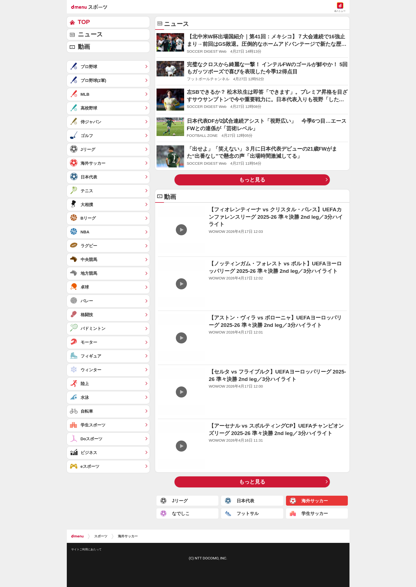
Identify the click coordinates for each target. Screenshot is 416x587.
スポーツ (100, 536)
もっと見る (252, 180)
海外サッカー (128, 536)
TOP (84, 21)
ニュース (90, 34)
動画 (84, 46)
